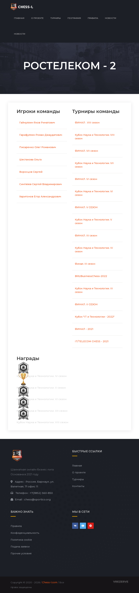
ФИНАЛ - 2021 (84, 329)
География (74, 18)
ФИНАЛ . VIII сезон (87, 122)
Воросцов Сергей (30, 171)
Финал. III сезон (85, 263)
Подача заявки (20, 546)
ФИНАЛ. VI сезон (86, 179)
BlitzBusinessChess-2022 (91, 276)
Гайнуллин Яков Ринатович (37, 122)
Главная (19, 18)
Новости (110, 18)
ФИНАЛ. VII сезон (86, 150)
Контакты (78, 486)
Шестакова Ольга (30, 159)
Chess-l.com (49, 582)
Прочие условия (21, 553)
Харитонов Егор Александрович (40, 196)
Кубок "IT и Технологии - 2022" (94, 316)
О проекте (37, 18)
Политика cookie (21, 539)
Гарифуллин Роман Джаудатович (40, 134)
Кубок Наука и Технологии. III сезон (94, 290)
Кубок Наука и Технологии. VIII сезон (95, 136)
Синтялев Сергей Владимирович (40, 184)
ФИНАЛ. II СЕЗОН (86, 304)
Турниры (55, 18)
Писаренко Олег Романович (37, 147)
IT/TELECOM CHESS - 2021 (92, 341)
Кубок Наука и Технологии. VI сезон (94, 193)
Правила (93, 18)
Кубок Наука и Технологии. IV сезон (94, 249)
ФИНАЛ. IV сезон (86, 235)
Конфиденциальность (25, 532)
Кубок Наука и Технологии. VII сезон (94, 165)
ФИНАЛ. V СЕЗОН (86, 207)
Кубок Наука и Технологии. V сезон (93, 221)
